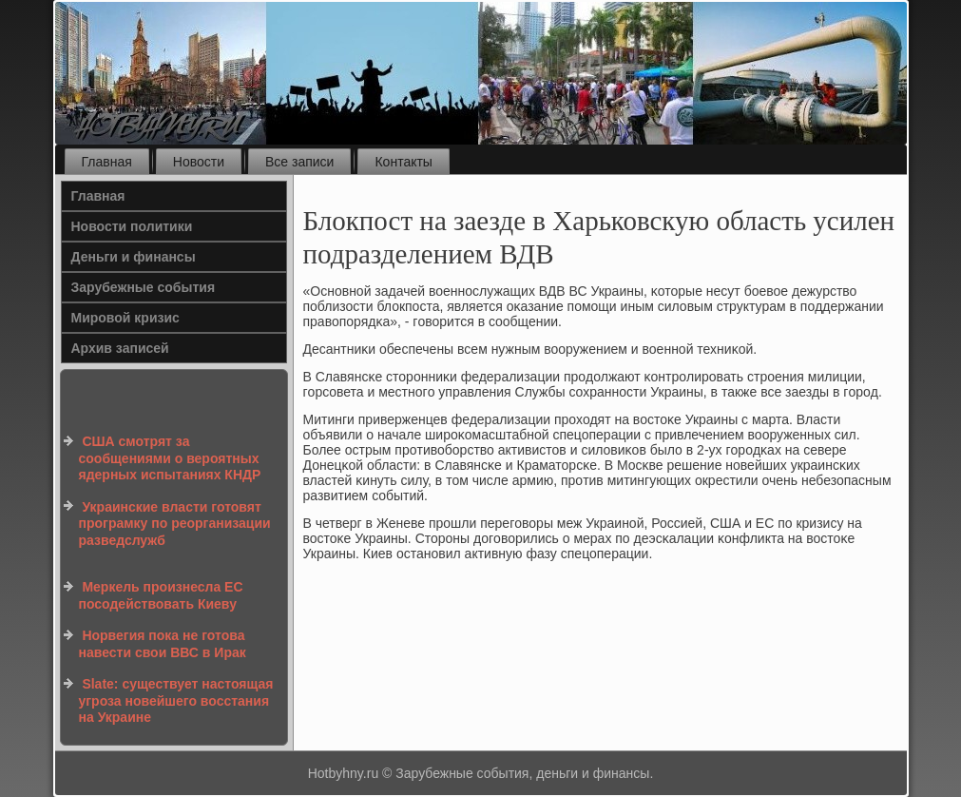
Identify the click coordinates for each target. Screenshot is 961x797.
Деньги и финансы (133, 256)
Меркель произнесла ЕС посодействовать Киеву (161, 595)
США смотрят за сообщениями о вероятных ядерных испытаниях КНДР (170, 458)
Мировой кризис (125, 317)
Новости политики (132, 226)
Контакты (403, 161)
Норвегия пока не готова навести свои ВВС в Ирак (162, 644)
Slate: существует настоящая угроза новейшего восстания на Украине (176, 700)
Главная (107, 161)
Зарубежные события (143, 287)
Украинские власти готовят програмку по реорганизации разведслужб (175, 523)
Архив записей (120, 348)
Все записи (299, 161)
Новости (198, 161)
